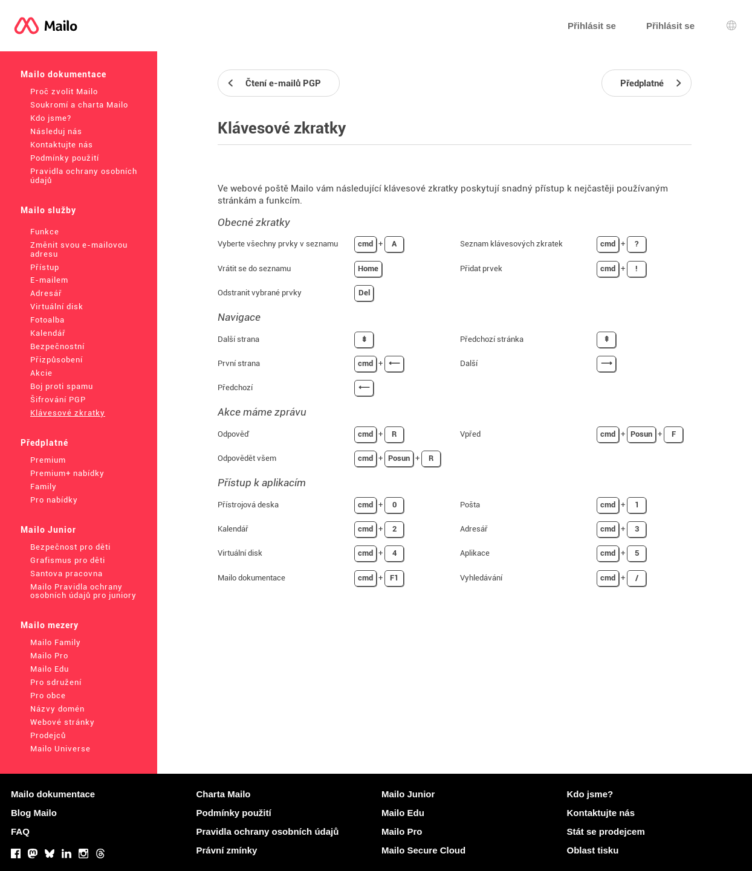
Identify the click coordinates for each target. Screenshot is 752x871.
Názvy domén (57, 708)
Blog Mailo (34, 813)
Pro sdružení (56, 682)
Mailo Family (55, 642)
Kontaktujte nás (61, 144)
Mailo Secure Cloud (423, 850)
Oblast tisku (593, 850)
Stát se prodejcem (606, 831)
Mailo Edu (49, 668)
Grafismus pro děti (67, 560)
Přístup (44, 267)
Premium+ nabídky (67, 473)
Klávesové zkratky (67, 412)
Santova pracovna (66, 573)
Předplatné (44, 443)
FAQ (20, 831)
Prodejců (48, 735)
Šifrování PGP (58, 399)
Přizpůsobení (56, 359)
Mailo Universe (60, 748)
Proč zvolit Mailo (64, 91)
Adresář (46, 293)
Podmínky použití (64, 157)
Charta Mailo (223, 794)
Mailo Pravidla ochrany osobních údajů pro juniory (83, 591)
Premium (48, 459)
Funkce (44, 231)
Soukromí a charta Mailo (79, 104)
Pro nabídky (54, 499)
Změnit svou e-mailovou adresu (79, 249)
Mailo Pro (49, 655)
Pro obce (48, 695)
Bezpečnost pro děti (70, 546)
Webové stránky (62, 722)
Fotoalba (47, 319)
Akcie (41, 373)
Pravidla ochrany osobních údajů (83, 176)
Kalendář (48, 333)
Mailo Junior (48, 530)
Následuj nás (56, 131)
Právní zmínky (227, 850)
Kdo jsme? (50, 118)
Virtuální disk (56, 306)
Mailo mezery (50, 625)
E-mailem (49, 279)
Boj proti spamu (61, 386)
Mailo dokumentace (63, 74)
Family (43, 486)
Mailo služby (48, 210)
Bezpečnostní (57, 346)
